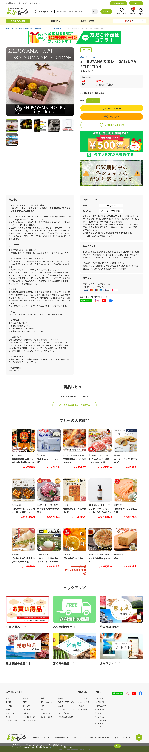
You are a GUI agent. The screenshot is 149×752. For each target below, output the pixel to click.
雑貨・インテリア (12, 713)
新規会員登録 (119, 3)
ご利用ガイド (56, 20)
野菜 (25, 702)
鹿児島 (25, 698)
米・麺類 (9, 706)
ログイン (136, 3)
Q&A (116, 737)
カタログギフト (64, 713)
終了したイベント (29, 720)
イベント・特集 (11, 720)
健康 (42, 709)
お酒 (42, 706)
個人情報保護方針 (61, 737)
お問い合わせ (100, 717)
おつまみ (26, 709)
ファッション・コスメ (66, 709)
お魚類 (8, 702)
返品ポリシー (82, 709)
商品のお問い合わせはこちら (96, 296)
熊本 (7, 698)
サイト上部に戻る (139, 737)
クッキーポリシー (79, 737)
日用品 (25, 713)
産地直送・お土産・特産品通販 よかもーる (24, 28)
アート (8, 717)
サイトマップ (127, 737)
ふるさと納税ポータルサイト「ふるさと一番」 (101, 723)
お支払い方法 (100, 698)
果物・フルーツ (46, 702)
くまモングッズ (29, 717)
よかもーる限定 (46, 717)
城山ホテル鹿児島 (54, 28)
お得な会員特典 (87, 20)
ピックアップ (82, 698)
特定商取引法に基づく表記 (100, 737)
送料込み (86, 49)
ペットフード (46, 713)
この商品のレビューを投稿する (77, 404)
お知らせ (98, 713)
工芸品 (60, 706)
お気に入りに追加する (114, 125)
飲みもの (26, 706)
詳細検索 (106, 11)
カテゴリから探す (18, 20)
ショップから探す (84, 702)
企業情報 (36, 737)
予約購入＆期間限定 (65, 717)
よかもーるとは (100, 709)
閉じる (117, 746)
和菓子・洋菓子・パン (66, 702)
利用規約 (47, 737)
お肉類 (60, 698)
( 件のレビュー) (86, 71)
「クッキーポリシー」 (56, 747)
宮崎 (42, 698)
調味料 (8, 709)
